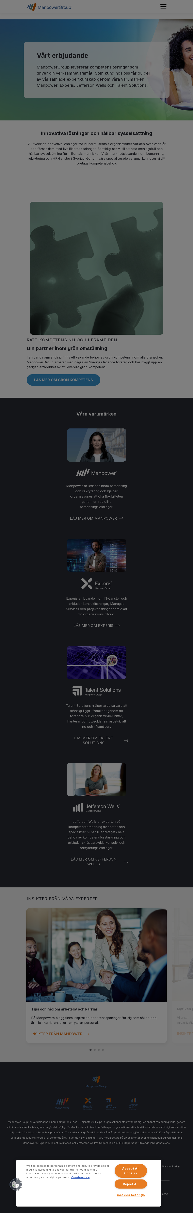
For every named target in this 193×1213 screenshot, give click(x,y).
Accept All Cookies (130, 1171)
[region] (88, 1183)
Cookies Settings (131, 1195)
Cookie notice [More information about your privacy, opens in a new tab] (80, 1177)
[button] (15, 1184)
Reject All (131, 1184)
